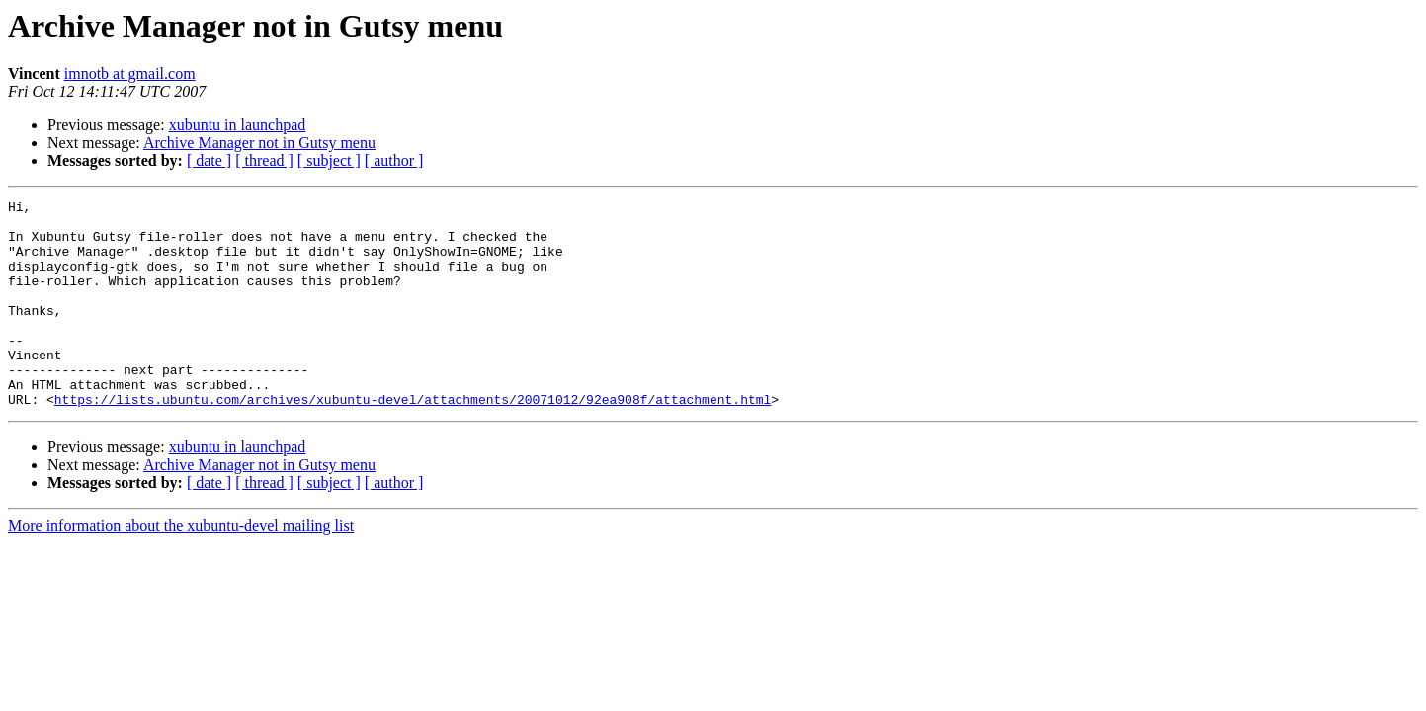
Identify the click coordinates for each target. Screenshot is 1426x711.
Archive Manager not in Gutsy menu (259, 142)
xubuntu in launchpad (237, 125)
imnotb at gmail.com (130, 73)
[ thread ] (264, 160)
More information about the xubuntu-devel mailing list (181, 567)
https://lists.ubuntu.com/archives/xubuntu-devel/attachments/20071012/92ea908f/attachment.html (412, 440)
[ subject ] (329, 160)
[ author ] (394, 160)
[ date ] (209, 160)
